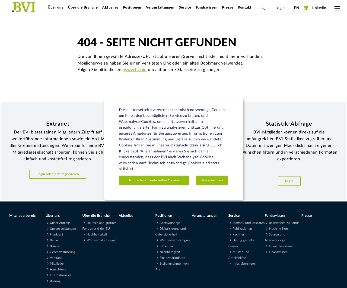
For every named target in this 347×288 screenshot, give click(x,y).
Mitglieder (57, 263)
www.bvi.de (135, 70)
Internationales (60, 275)
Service (185, 7)
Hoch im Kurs (279, 228)
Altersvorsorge (169, 223)
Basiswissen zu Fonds (284, 223)
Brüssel (55, 246)
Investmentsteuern (282, 246)
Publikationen (242, 228)
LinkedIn (315, 8)
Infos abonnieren (244, 263)
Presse (227, 7)
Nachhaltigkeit (96, 234)
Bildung (55, 281)
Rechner (238, 234)
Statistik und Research (248, 223)
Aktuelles (110, 7)
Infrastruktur (168, 246)
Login (280, 8)
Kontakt (244, 7)
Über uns (55, 7)
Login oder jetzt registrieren (58, 174)
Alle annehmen (212, 180)
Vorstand (56, 258)
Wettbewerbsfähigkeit (175, 240)
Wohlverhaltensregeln (101, 240)
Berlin (54, 240)
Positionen (132, 7)
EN (296, 8)
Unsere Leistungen (63, 228)
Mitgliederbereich (23, 215)
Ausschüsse (58, 269)
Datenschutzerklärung (190, 145)
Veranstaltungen (160, 7)
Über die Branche (83, 7)
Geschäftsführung (62, 252)
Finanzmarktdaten (172, 258)
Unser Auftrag (60, 223)
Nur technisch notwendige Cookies (154, 180)
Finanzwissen (278, 252)
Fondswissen (207, 7)
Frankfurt (56, 234)
